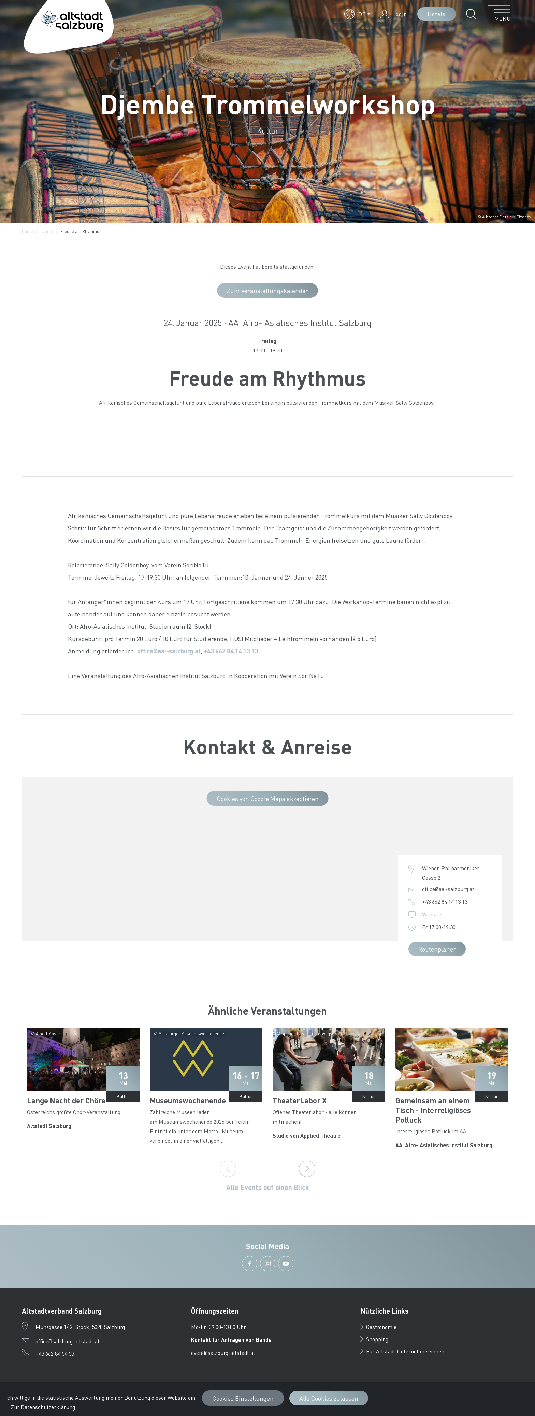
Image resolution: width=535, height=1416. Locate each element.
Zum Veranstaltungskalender (267, 290)
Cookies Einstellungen (243, 1398)
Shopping (374, 1339)
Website (431, 914)
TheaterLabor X (300, 1100)
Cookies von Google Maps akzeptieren (268, 798)
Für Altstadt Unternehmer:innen (402, 1351)
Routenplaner (437, 949)
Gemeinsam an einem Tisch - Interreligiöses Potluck (433, 1110)
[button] (357, 14)
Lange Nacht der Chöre (66, 1100)
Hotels (437, 13)
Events (46, 231)
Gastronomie (378, 1326)
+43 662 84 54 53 (54, 1353)
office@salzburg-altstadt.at (67, 1341)
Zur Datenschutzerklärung (43, 1407)
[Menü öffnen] (499, 14)
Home (27, 231)
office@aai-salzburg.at (169, 651)
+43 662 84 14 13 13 (231, 651)
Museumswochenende (188, 1100)
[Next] (307, 1168)
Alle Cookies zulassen (328, 1398)
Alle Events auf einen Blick (267, 1187)
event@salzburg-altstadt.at (223, 1352)
